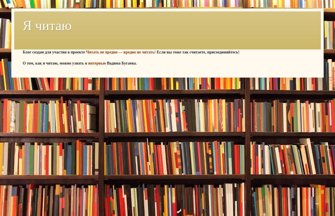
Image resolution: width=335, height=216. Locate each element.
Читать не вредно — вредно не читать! (121, 52)
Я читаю (47, 25)
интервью (97, 63)
